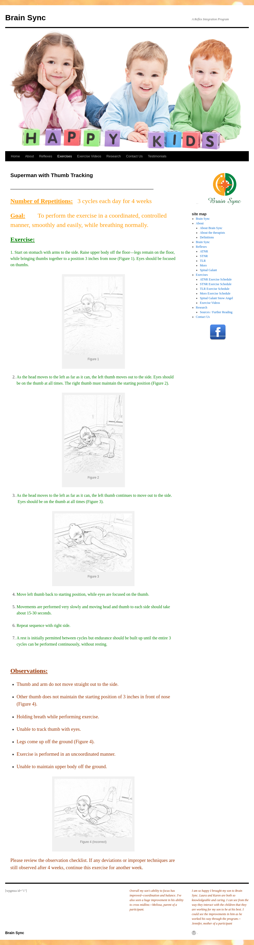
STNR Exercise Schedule (215, 284)
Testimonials (157, 156)
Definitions (207, 237)
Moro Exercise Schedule (215, 293)
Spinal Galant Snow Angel (216, 298)
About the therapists (212, 232)
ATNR (204, 251)
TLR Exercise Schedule (214, 289)
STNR (204, 256)
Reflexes (45, 156)
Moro (203, 265)
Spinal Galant (208, 270)
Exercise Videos (89, 156)
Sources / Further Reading (216, 312)
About (29, 156)
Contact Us (134, 156)
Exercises (64, 156)
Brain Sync (25, 17)
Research (114, 156)
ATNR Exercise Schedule (216, 279)
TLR (203, 261)
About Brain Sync (211, 228)
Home (15, 156)
